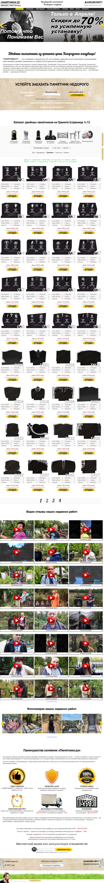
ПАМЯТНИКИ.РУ (10, 2)
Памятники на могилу (9, 4)
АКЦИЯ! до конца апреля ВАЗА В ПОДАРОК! (26, 878)
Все (33, 152)
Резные (66, 152)
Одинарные (40, 152)
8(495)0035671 (93, 2)
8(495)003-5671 (91, 862)
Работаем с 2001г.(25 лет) (11, 5)
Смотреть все (52, 702)
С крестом (58, 152)
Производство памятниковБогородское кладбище (52, 3)
